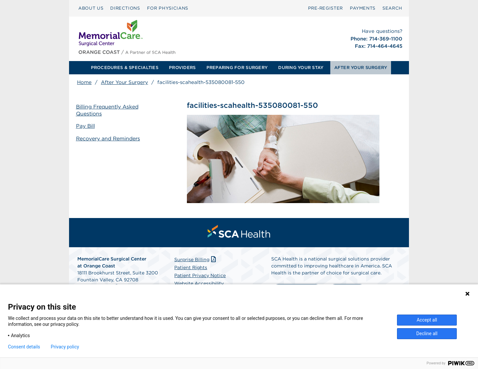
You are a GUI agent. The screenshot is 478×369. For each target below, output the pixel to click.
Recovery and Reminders (109, 138)
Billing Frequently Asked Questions (109, 110)
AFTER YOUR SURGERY (360, 67)
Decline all (427, 333)
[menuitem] (91, 8)
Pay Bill (86, 126)
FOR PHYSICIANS (167, 8)
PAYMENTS (362, 8)
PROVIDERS (182, 67)
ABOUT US (90, 8)
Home (84, 82)
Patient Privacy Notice (200, 276)
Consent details (24, 346)
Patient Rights (190, 268)
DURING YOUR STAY (300, 67)
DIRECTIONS (125, 8)
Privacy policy (65, 346)
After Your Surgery (124, 82)
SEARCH (392, 8)
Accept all (427, 320)
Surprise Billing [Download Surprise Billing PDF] (195, 260)
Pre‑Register (325, 8)
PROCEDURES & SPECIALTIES (124, 67)
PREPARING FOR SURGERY (237, 67)
